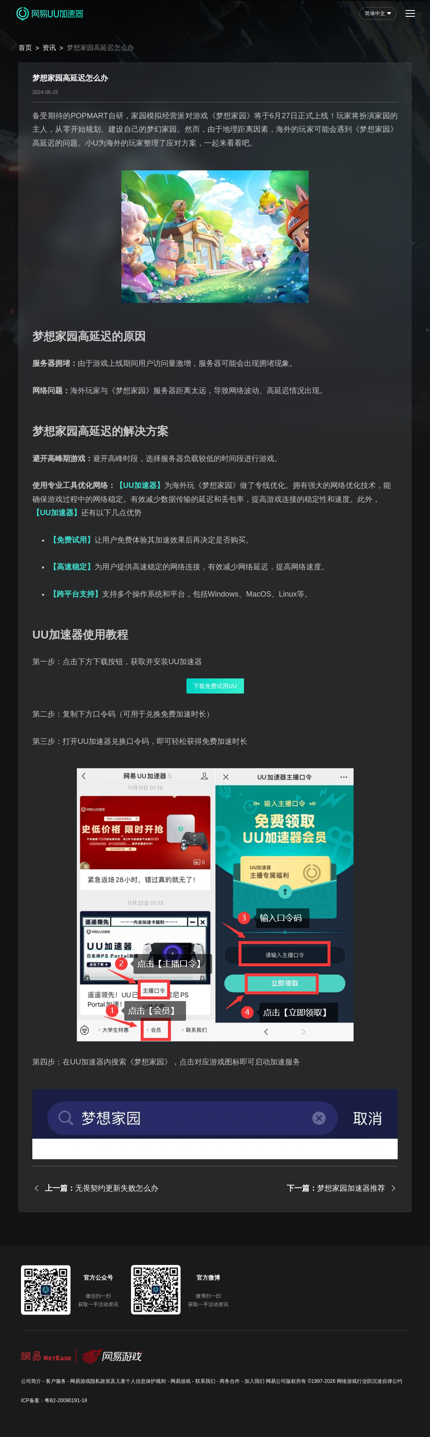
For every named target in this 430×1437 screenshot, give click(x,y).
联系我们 (205, 1381)
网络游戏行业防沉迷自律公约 (369, 1381)
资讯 (49, 47)
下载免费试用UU (215, 686)
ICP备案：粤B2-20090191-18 (54, 1400)
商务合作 (230, 1381)
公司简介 (31, 1381)
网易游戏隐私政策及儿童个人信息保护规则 (118, 1381)
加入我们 (254, 1381)
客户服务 (56, 1381)
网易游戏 (180, 1381)
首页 (25, 47)
